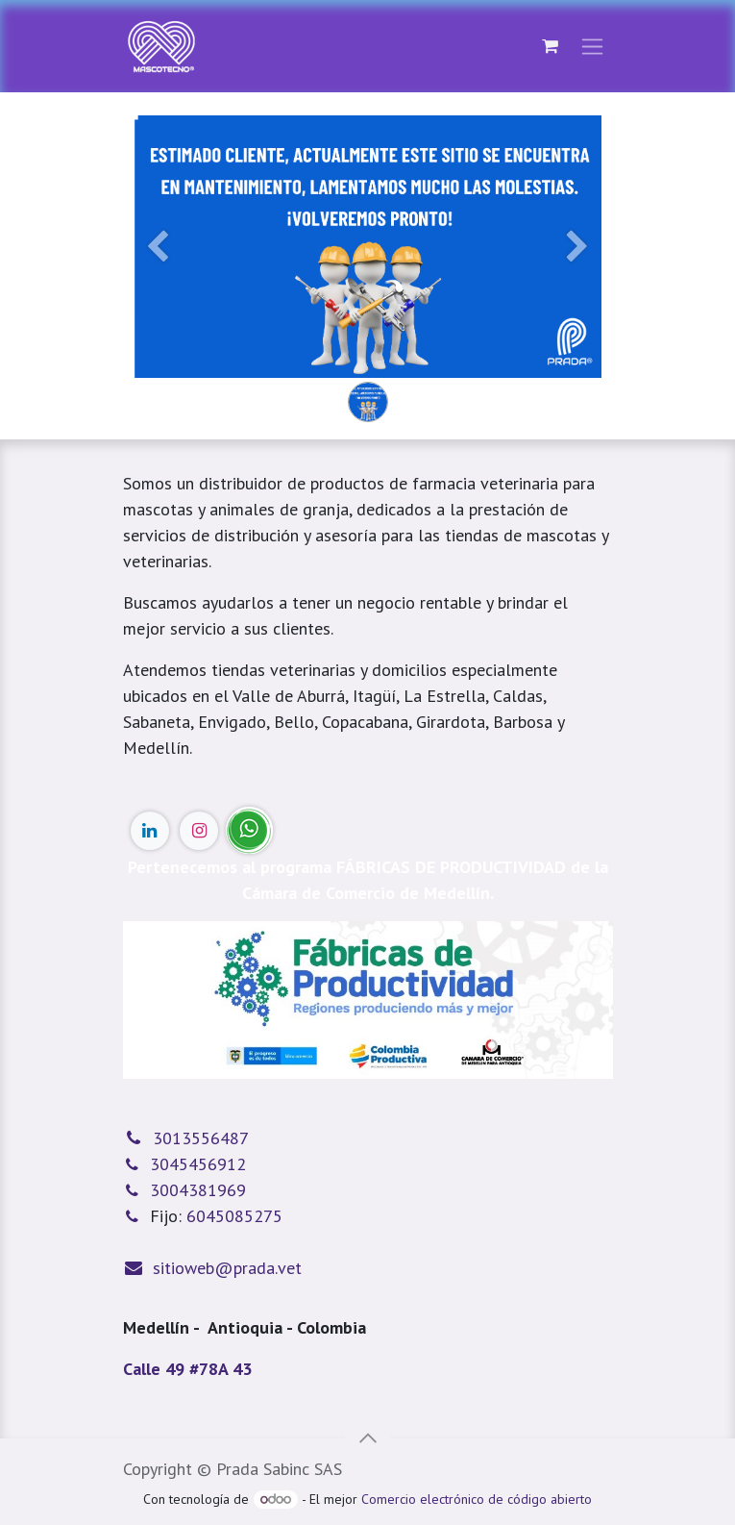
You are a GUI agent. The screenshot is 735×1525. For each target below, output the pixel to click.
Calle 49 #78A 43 (187, 1369)
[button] (368, 1438)
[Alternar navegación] (592, 46)
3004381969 (198, 1190)
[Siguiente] (577, 277)
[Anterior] (158, 277)
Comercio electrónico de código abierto (476, 1499)
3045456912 (198, 1164)
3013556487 (201, 1138)
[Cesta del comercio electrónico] (550, 46)
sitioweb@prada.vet (227, 1268)
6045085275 (234, 1216)
